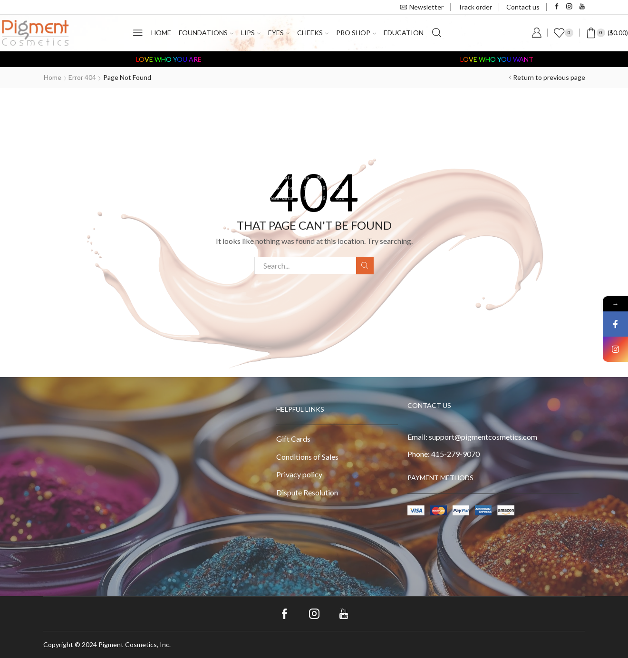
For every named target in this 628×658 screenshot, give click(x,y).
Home (161, 33)
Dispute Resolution (307, 492)
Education (404, 33)
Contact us (523, 7)
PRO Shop (356, 33)
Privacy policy (299, 474)
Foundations (206, 33)
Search (365, 265)
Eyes (279, 33)
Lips (251, 33)
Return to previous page (549, 77)
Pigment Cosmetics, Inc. (134, 644)
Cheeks (312, 33)
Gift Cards (293, 438)
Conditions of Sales (307, 456)
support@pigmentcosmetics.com (483, 436)
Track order (475, 7)
